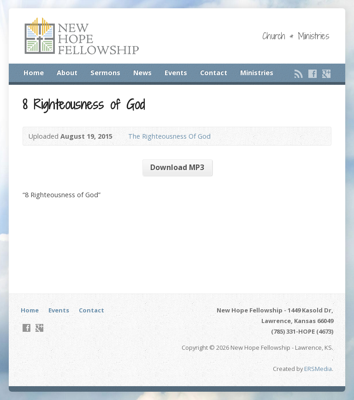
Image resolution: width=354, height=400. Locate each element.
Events (176, 72)
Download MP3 (177, 167)
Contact (213, 72)
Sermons (105, 72)
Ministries (256, 72)
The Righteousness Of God (169, 136)
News (142, 72)
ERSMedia (318, 369)
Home (34, 72)
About (67, 72)
